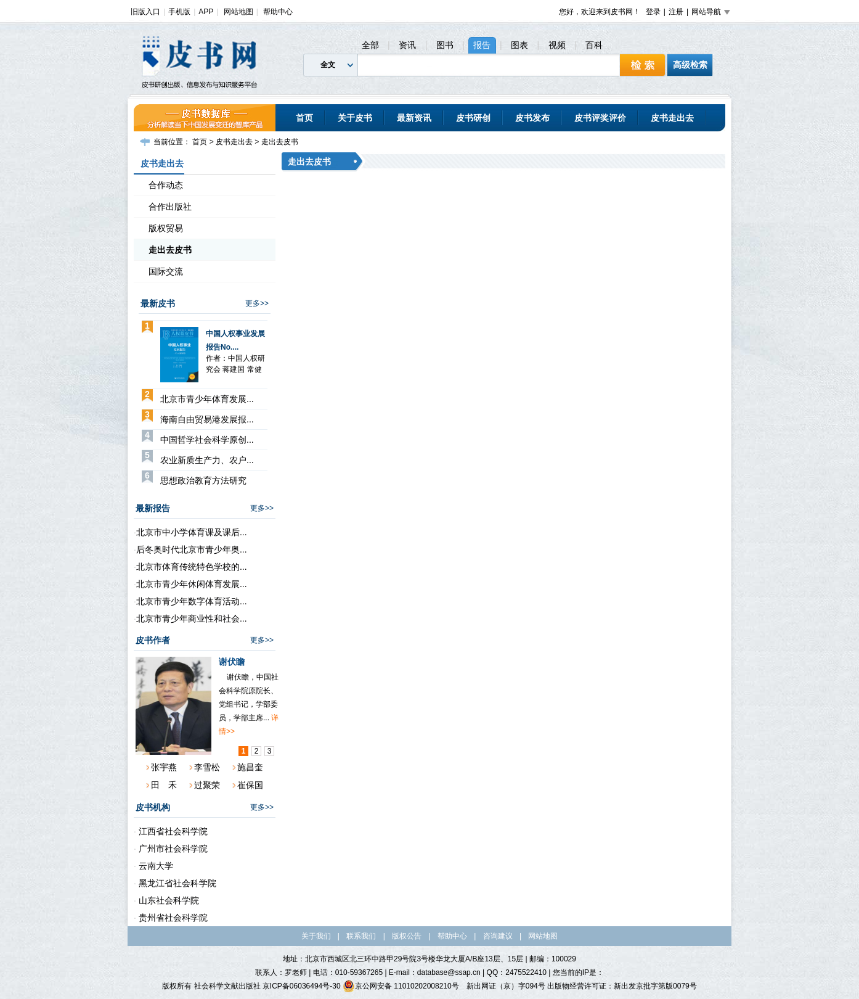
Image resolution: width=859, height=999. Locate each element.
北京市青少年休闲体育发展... (191, 584)
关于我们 (316, 936)
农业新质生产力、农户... (207, 460)
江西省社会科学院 (172, 831)
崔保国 (250, 785)
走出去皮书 (279, 142)
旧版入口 (145, 11)
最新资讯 (414, 118)
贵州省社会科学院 (172, 918)
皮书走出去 (672, 118)
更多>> (257, 303)
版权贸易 (166, 228)
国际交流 (166, 271)
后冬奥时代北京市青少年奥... (191, 549)
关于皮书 (355, 118)
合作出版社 (170, 207)
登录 (653, 11)
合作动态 (166, 185)
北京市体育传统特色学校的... (191, 567)
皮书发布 (532, 118)
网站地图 (238, 11)
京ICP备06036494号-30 (302, 986)
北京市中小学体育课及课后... (191, 532)
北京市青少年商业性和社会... (191, 618)
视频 (557, 45)
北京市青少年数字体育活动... (191, 601)
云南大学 (154, 866)
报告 (482, 45)
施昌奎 (250, 767)
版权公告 (406, 936)
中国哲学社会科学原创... (207, 440)
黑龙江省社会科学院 (176, 883)
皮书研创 (473, 118)
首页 (304, 118)
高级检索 (690, 65)
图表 (519, 45)
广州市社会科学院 (172, 848)
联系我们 (361, 936)
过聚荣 (207, 785)
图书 (445, 45)
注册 (676, 11)
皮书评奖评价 (600, 118)
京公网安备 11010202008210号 (401, 986)
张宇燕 (164, 767)
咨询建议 (498, 936)
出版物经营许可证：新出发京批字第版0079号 (622, 986)
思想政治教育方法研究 (203, 480)
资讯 (407, 45)
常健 (254, 369)
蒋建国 (233, 369)
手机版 (179, 11)
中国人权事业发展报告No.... (235, 340)
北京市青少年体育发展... (207, 399)
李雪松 (207, 767)
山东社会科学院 (167, 900)
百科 (594, 45)
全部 (370, 45)
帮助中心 (278, 11)
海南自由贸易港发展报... (207, 419)
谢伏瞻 (232, 662)
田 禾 (164, 785)
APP (205, 11)
